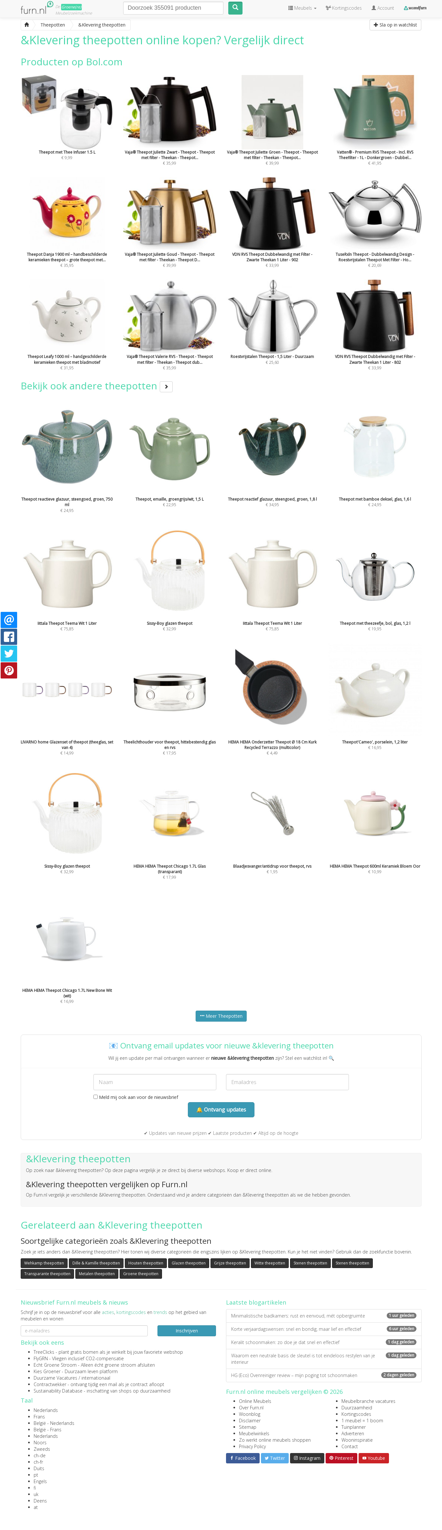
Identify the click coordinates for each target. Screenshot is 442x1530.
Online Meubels (255, 1401)
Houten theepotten (145, 1263)
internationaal (95, 1378)
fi (35, 1488)
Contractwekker (50, 1384)
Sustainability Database (58, 1391)
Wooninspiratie (357, 1440)
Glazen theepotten (189, 1263)
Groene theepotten (140, 1273)
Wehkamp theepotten (44, 1263)
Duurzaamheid (356, 1408)
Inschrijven (187, 1331)
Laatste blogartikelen (256, 1302)
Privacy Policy (252, 1446)
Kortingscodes (356, 1414)
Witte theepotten (269, 1263)
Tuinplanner (353, 1427)
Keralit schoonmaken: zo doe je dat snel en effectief (323, 1342)
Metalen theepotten (97, 1273)
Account (383, 8)
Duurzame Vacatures (55, 1378)
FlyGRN (41, 1358)
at (36, 1507)
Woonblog (249, 1414)
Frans (39, 1417)
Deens (40, 1501)
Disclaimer (250, 1420)
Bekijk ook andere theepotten (97, 385)
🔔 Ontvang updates (221, 1109)
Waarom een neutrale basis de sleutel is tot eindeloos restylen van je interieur (323, 1358)
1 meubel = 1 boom (362, 1420)
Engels (40, 1481)
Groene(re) (71, 7)
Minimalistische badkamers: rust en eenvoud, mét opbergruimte (323, 1316)
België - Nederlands (54, 1423)
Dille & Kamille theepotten (96, 1263)
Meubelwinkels (254, 1433)
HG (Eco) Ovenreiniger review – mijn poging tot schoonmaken (323, 1375)
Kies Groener (47, 1371)
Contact (349, 1446)
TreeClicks (44, 1352)
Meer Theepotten (221, 1016)
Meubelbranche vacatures (368, 1401)
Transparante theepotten (47, 1273)
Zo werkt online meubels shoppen (275, 1440)
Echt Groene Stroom (55, 1365)
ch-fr (38, 1462)
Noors (40, 1442)
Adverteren (352, 1433)
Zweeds (42, 1449)
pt (36, 1475)
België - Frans (47, 1430)
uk (36, 1494)
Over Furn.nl (251, 1408)
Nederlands (46, 1410)
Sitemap (247, 1427)
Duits (39, 1468)
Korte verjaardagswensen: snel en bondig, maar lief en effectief (323, 1329)
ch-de (40, 1455)
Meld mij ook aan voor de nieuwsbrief (135, 1097)
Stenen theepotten (310, 1263)
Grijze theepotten (230, 1263)
